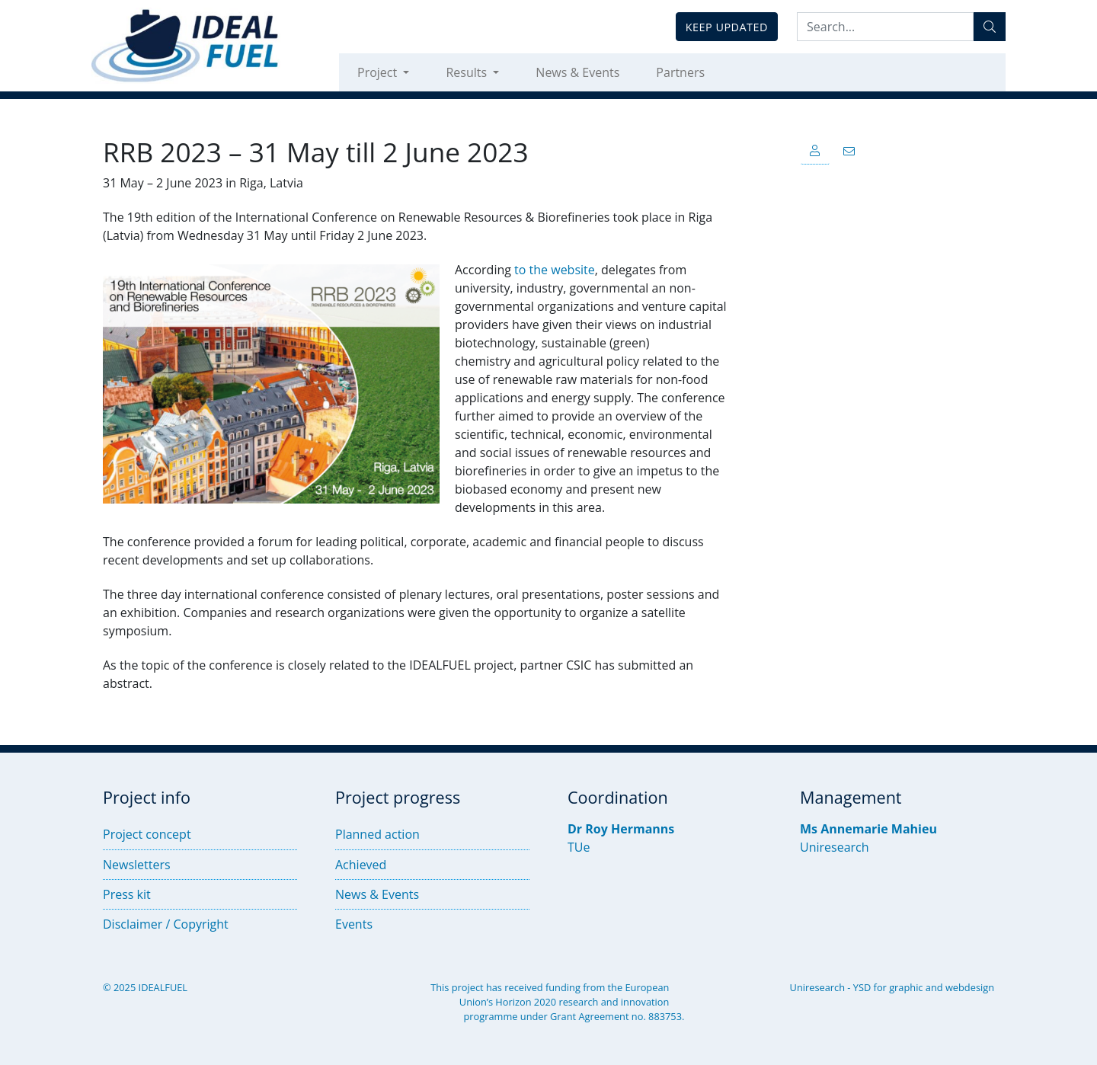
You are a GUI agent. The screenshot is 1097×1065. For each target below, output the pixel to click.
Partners (680, 72)
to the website (554, 269)
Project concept (147, 834)
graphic (906, 987)
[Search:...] (885, 26)
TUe (579, 847)
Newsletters (137, 864)
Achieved (360, 864)
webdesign (969, 987)
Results (468, 72)
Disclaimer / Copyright (166, 924)
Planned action (377, 834)
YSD (862, 987)
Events (354, 924)
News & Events (577, 72)
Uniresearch (834, 847)
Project (378, 72)
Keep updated (727, 27)
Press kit (127, 894)
